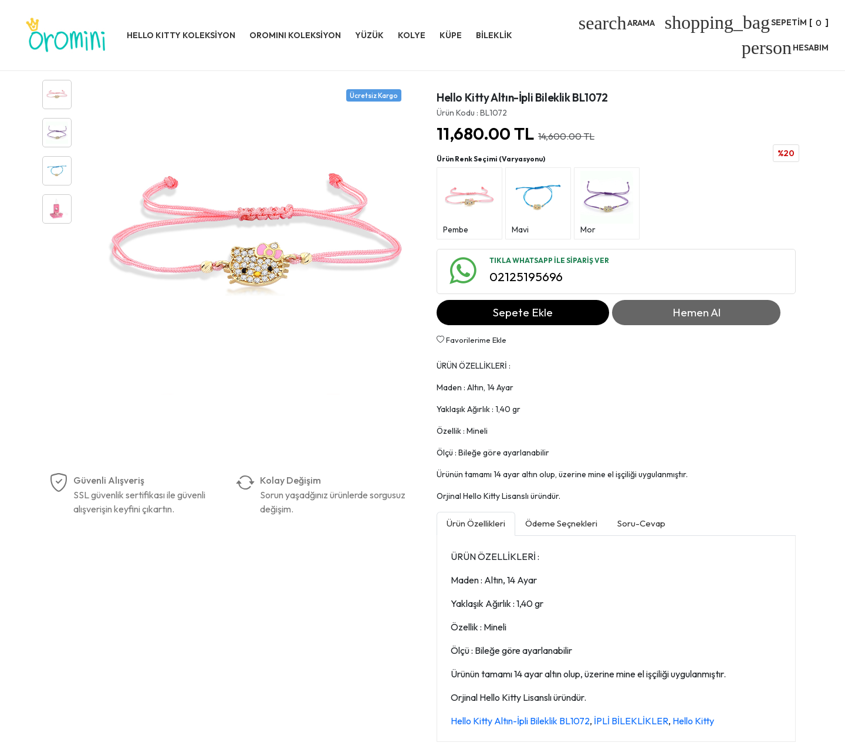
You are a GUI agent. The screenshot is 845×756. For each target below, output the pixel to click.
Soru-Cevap (641, 523)
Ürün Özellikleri (476, 523)
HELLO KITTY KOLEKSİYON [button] (181, 35)
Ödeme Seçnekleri (561, 523)
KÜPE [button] (451, 35)
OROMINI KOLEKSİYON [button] (295, 35)
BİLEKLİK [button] (494, 35)
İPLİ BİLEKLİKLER (631, 721)
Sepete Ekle (523, 312)
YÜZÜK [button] (369, 35)
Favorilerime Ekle (471, 340)
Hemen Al (696, 312)
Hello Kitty (693, 721)
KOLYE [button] (411, 35)
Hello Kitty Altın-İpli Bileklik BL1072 (520, 721)
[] (746, 22)
